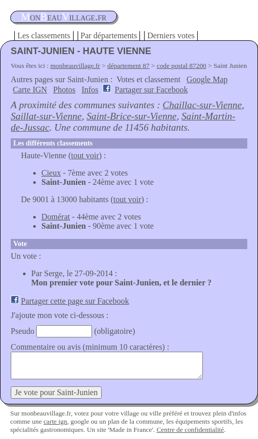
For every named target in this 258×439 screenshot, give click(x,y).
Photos (64, 89)
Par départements (109, 35)
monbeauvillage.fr (75, 65)
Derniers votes (171, 35)
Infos (90, 89)
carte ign (55, 421)
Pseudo (22, 331)
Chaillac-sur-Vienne (202, 105)
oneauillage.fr (63, 16)
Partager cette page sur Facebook (75, 301)
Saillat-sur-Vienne (46, 116)
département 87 (128, 65)
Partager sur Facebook (151, 89)
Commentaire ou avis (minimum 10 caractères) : (90, 347)
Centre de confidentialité (190, 429)
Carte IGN (30, 89)
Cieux (51, 172)
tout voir (85, 155)
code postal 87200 (181, 65)
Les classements (44, 35)
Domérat (55, 216)
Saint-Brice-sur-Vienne (131, 116)
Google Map (206, 79)
